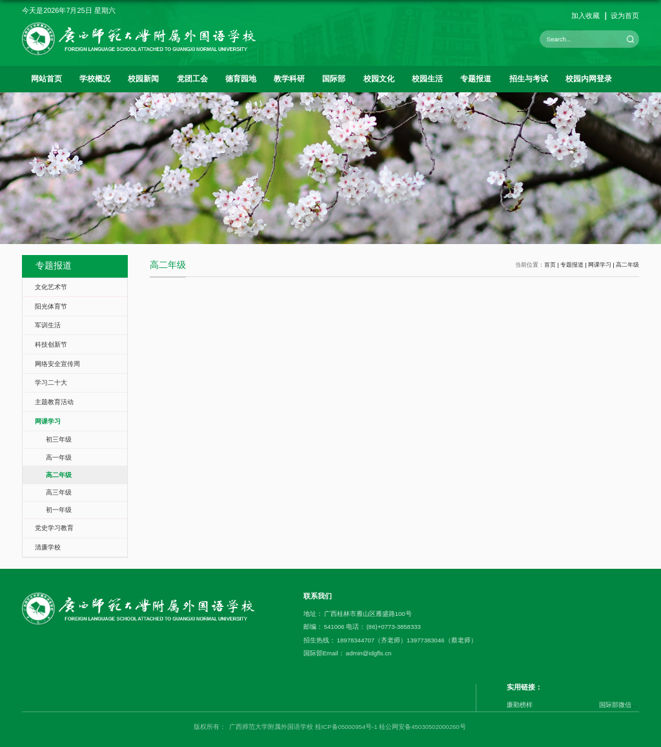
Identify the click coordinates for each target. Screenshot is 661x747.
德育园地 (240, 78)
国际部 (333, 78)
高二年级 (627, 264)
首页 (550, 264)
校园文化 (378, 78)
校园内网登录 (588, 78)
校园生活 (427, 78)
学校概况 (94, 78)
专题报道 (475, 78)
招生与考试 (528, 78)
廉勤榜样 (520, 704)
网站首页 (46, 78)
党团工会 (192, 78)
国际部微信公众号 (625, 704)
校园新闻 (143, 78)
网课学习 (599, 264)
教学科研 (289, 78)
